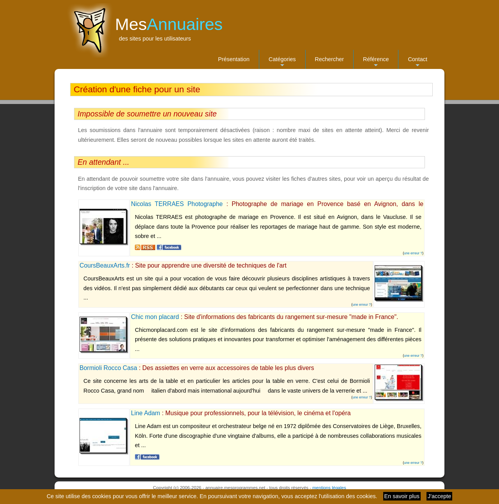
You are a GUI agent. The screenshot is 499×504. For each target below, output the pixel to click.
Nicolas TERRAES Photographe (177, 204)
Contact (417, 62)
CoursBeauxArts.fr (105, 265)
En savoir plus (401, 496)
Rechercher (329, 59)
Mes (169, 24)
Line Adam (145, 413)
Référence (376, 62)
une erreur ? (413, 253)
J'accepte (439, 496)
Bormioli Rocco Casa (108, 368)
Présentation (234, 59)
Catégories (282, 62)
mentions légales (329, 487)
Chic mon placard (155, 317)
